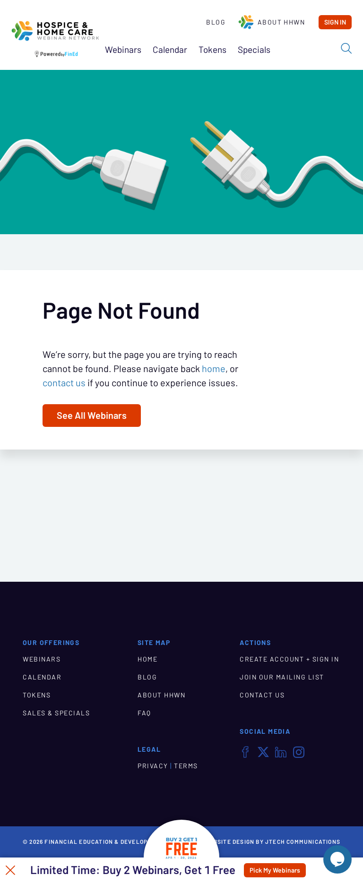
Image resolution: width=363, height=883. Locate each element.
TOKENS (37, 695)
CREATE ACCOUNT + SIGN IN (289, 659)
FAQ (144, 713)
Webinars (123, 50)
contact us (64, 383)
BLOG (147, 677)
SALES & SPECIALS (56, 713)
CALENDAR (42, 677)
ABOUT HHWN (161, 695)
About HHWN (271, 22)
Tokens (212, 50)
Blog (215, 22)
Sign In (335, 22)
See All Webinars (92, 415)
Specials (254, 50)
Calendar (170, 50)
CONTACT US (262, 695)
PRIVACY (153, 766)
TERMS (186, 766)
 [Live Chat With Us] (337, 859)
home (213, 369)
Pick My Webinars (275, 870)
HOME (147, 659)
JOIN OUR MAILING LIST (282, 677)
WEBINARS (41, 659)
